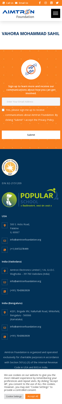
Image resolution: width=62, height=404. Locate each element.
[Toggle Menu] (55, 13)
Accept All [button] (33, 396)
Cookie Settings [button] (14, 396)
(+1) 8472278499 (19, 248)
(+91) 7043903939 (20, 290)
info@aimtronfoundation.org (25, 239)
